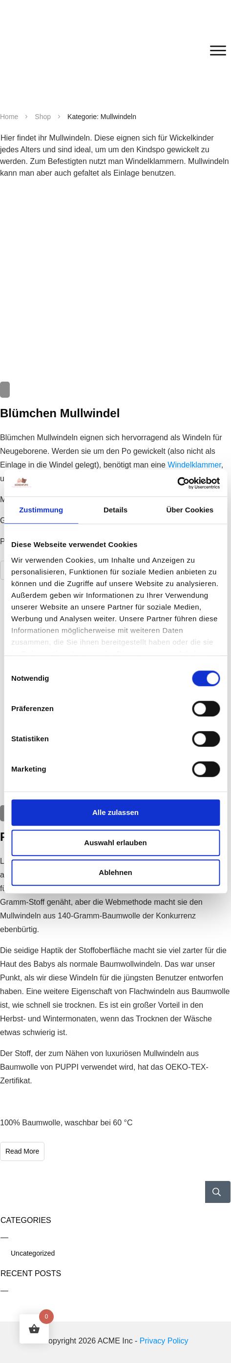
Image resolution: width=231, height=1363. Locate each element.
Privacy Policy (164, 1341)
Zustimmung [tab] (41, 510)
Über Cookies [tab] (189, 510)
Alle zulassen (115, 812)
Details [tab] (115, 510)
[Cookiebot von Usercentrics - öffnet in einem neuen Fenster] (177, 483)
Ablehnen (115, 872)
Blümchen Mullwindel (60, 413)
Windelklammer (194, 465)
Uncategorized (33, 1253)
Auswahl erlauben (115, 842)
